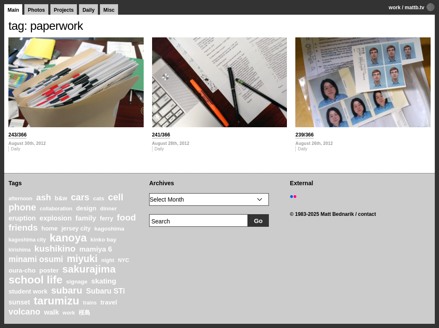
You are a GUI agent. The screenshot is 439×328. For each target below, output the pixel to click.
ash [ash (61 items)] (43, 197)
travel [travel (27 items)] (108, 302)
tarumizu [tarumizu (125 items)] (56, 300)
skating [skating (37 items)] (103, 281)
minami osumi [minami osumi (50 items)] (35, 259)
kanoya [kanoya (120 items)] (68, 238)
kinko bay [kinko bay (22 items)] (103, 239)
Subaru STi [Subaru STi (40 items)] (105, 291)
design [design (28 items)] (86, 208)
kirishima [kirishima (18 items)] (19, 250)
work (394, 7)
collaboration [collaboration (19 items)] (56, 209)
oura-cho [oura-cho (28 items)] (21, 270)
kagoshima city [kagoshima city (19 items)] (27, 240)
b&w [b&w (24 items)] (61, 198)
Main (13, 10)
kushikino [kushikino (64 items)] (55, 248)
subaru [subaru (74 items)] (66, 290)
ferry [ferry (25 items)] (106, 218)
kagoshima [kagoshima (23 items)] (109, 229)
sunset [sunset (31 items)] (19, 302)
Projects (64, 10)
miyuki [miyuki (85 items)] (82, 258)
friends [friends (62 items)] (23, 227)
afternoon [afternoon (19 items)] (20, 199)
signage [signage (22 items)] (76, 281)
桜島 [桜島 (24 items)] (84, 312)
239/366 (304, 135)
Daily (88, 10)
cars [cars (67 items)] (80, 197)
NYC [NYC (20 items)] (123, 260)
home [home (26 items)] (50, 228)
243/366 (17, 135)
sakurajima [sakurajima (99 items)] (89, 269)
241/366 (161, 135)
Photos (36, 10)
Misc (109, 10)
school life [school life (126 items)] (35, 279)
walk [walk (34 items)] (51, 312)
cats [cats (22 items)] (98, 198)
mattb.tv (414, 7)
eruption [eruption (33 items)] (22, 218)
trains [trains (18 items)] (90, 303)
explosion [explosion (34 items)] (55, 218)
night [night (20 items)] (107, 260)
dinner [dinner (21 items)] (108, 208)
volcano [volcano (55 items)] (24, 311)
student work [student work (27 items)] (27, 291)
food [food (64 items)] (126, 217)
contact (367, 214)
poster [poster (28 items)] (48, 270)
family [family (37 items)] (85, 218)
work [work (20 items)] (69, 313)
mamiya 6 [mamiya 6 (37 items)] (95, 249)
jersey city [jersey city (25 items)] (76, 228)
